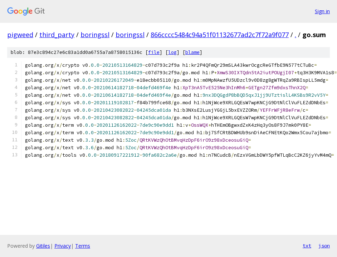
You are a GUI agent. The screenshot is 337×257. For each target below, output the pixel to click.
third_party (56, 34)
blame (192, 52)
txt (307, 245)
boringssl (94, 34)
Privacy (62, 245)
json (324, 245)
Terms (82, 245)
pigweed (20, 34)
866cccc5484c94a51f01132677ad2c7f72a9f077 (220, 34)
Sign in (322, 11)
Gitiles (43, 245)
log (172, 52)
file (154, 52)
